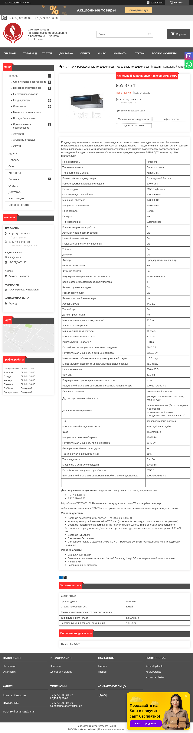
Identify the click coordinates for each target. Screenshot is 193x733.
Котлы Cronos (153, 671)
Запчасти (18, 133)
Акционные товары (24, 139)
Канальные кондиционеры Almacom (139, 66)
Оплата (85, 53)
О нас (102, 53)
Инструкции (16, 198)
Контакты (120, 53)
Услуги (47, 53)
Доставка (66, 53)
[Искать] (149, 34)
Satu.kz (112, 726)
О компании (9, 671)
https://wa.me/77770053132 (76, 503)
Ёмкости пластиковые (25, 94)
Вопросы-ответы (164, 53)
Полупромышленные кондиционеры (92, 66)
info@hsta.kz (15, 257)
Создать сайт (12, 2)
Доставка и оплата (61, 671)
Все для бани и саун (24, 118)
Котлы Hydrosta (154, 666)
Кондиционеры (21, 100)
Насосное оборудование (27, 87)
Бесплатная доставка (132, 110)
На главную (9, 666)
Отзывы (13, 179)
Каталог (102, 666)
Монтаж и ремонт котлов (27, 112)
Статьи (140, 53)
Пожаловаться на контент (111, 729)
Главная (10, 53)
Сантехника (20, 106)
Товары (28, 53)
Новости (13, 160)
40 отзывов (157, 2)
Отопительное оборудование (29, 81)
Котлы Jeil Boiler (155, 677)
